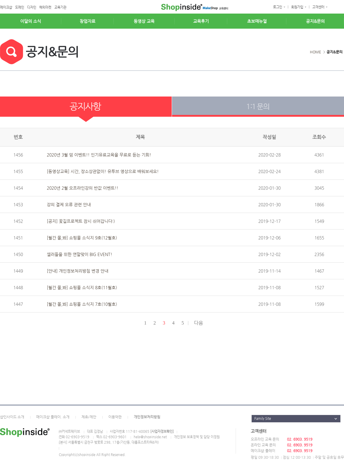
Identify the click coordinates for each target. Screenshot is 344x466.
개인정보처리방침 (147, 417)
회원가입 (297, 7)
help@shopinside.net (150, 437)
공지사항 (86, 109)
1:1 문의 (258, 109)
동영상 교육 (144, 21)
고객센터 (318, 7)
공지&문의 (315, 21)
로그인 (277, 7)
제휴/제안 (88, 417)
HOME (315, 52)
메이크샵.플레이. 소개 (52, 417)
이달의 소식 (30, 21)
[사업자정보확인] (162, 431)
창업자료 (87, 21)
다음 (198, 323)
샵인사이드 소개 (12, 417)
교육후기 (201, 21)
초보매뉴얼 (257, 21)
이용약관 (115, 417)
